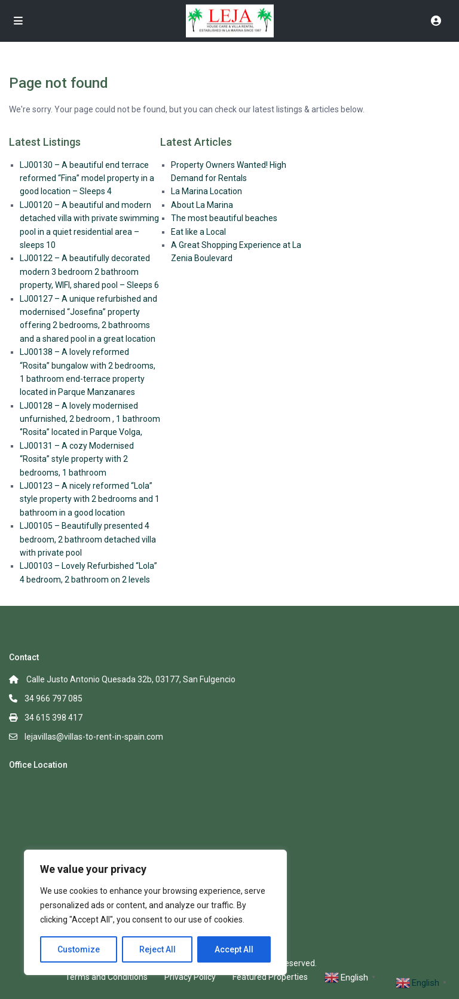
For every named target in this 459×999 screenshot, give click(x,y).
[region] (155, 912)
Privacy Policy (190, 977)
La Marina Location (206, 191)
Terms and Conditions (106, 977)
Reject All (157, 949)
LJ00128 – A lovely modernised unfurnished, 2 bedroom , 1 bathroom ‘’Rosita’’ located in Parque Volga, (90, 419)
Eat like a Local (198, 232)
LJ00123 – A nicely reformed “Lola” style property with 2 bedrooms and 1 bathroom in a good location (90, 499)
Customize (78, 949)
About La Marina (202, 205)
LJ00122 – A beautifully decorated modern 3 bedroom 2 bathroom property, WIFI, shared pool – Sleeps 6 (89, 271)
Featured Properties (270, 977)
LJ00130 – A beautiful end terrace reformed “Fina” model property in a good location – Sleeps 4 (87, 178)
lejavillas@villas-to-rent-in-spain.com (94, 736)
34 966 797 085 (53, 698)
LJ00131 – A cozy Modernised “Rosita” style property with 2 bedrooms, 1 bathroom (77, 459)
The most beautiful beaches (224, 218)
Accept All (234, 949)
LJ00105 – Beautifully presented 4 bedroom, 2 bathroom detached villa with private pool (88, 539)
